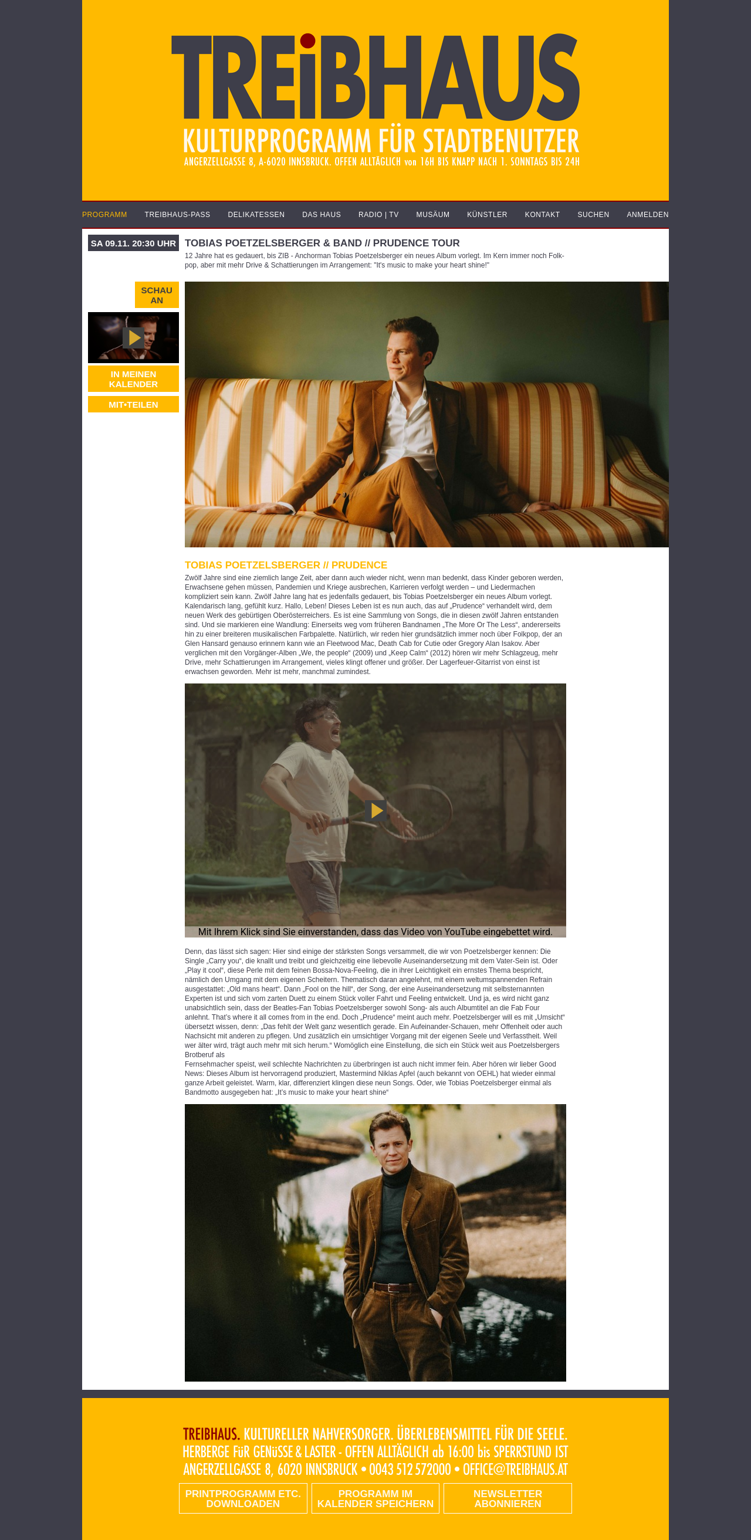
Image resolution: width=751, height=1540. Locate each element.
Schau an (156, 295)
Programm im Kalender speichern (375, 1498)
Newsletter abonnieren (507, 1498)
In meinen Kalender (133, 379)
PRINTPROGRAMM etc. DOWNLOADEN (243, 1498)
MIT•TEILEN (133, 404)
